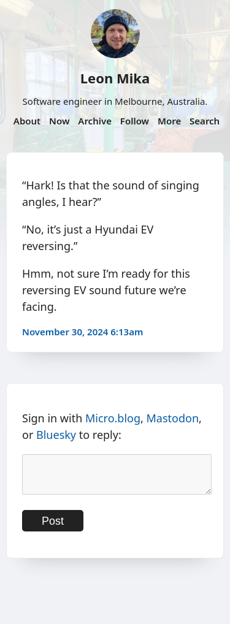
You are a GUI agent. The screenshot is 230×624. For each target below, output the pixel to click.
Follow (134, 121)
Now (59, 121)
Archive (95, 121)
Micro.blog (112, 418)
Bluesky (56, 434)
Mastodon (173, 418)
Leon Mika (115, 78)
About (26, 121)
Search (205, 121)
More (169, 121)
